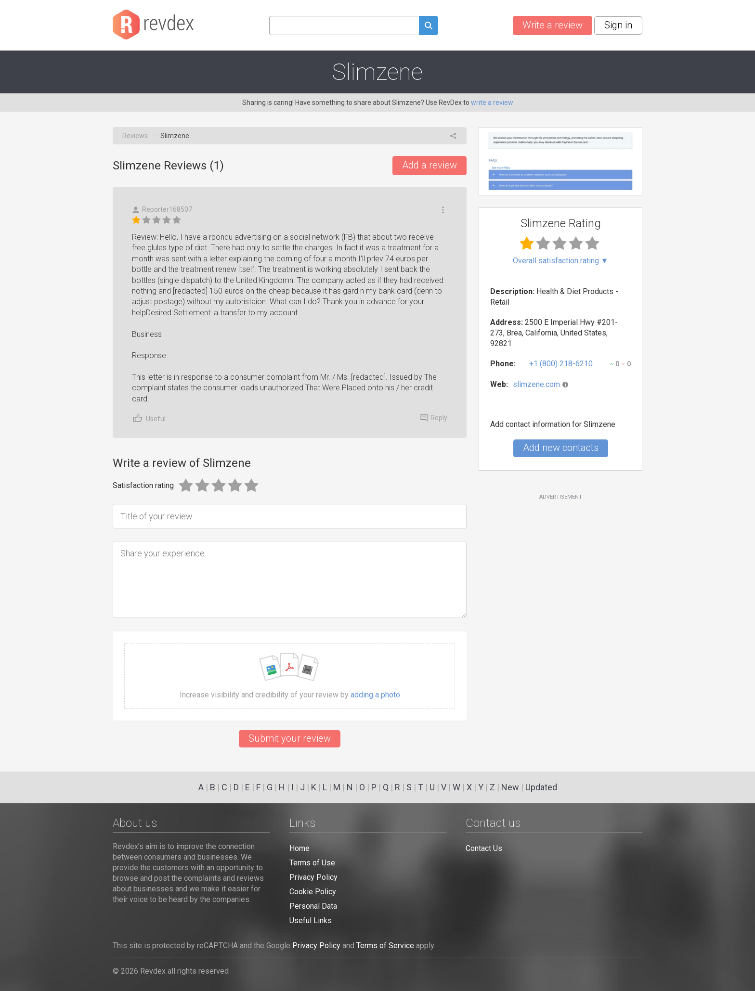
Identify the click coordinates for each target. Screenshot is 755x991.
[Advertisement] (560, 579)
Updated (541, 787)
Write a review (552, 25)
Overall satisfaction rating (561, 261)
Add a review (429, 165)
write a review (492, 102)
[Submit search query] (428, 26)
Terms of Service (385, 945)
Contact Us (484, 848)
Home (299, 848)
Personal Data (313, 906)
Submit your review (289, 738)
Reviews (135, 136)
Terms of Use (312, 862)
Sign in (618, 25)
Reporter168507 (162, 210)
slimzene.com (536, 384)
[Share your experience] (290, 579)
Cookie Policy (312, 891)
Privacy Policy (313, 877)
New (510, 787)
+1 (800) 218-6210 (561, 363)
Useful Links (310, 920)
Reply (433, 418)
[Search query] (344, 25)
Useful (149, 418)
